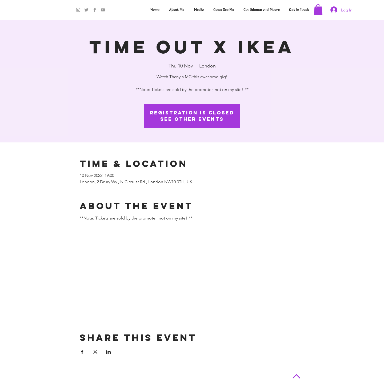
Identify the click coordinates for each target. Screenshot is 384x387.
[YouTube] (103, 10)
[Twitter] (86, 10)
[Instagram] (78, 10)
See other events (192, 119)
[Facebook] (94, 10)
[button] (318, 9)
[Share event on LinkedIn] (108, 352)
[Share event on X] (95, 352)
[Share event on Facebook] (82, 352)
